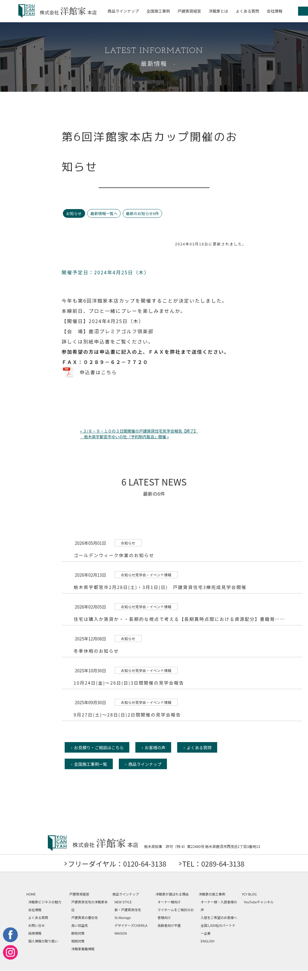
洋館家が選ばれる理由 (172, 894)
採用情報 (35, 933)
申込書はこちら (99, 372)
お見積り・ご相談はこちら (99, 747)
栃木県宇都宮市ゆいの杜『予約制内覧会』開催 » (124, 436)
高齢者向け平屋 (169, 925)
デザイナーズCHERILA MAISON (130, 929)
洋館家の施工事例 (212, 894)
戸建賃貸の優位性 (84, 917)
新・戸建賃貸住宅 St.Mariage (127, 914)
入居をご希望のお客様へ (219, 917)
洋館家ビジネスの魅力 (44, 902)
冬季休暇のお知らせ (97, 650)
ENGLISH (207, 941)
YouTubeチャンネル (258, 902)
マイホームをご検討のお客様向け (176, 914)
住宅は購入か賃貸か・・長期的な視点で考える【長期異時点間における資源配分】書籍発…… (181, 618)
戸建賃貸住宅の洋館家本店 (89, 906)
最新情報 (154, 64)
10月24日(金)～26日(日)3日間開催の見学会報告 (130, 682)
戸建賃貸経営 (189, 11)
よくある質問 (247, 11)
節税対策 (78, 933)
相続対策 (78, 941)
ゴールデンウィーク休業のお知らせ (115, 555)
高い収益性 (79, 925)
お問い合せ (36, 925)
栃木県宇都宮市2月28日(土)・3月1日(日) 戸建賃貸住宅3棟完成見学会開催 (161, 587)
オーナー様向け (169, 902)
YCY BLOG (249, 894)
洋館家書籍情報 (82, 949)
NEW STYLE (123, 902)
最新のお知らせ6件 (144, 213)
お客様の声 (157, 747)
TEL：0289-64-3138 (216, 863)
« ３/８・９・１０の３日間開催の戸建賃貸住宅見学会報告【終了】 (139, 430)
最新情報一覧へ (104, 213)
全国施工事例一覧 (91, 764)
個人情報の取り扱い (43, 941)
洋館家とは (218, 11)
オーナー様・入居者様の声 (219, 906)
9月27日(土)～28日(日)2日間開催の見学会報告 (128, 714)
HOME (31, 894)
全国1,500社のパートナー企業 (218, 929)
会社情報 (274, 11)
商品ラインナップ (123, 11)
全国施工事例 (158, 11)
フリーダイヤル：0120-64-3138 (115, 863)
